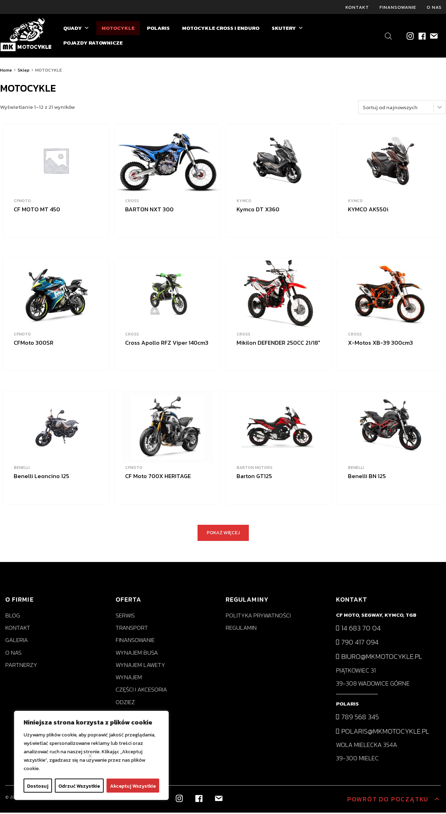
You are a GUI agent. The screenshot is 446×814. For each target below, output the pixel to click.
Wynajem (129, 678)
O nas (434, 7)
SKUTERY (287, 29)
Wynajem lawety (140, 666)
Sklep (24, 71)
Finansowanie (398, 7)
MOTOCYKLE (118, 29)
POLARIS (158, 29)
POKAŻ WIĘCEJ (223, 534)
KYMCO (244, 202)
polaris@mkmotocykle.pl (382, 732)
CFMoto (22, 202)
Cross (132, 202)
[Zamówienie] (402, 108)
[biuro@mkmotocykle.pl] (433, 37)
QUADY (76, 29)
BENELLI (22, 469)
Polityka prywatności (258, 617)
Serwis (125, 617)
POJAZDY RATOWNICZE (93, 44)
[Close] (90, 756)
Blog (12, 617)
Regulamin (241, 629)
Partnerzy (21, 666)
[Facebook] (422, 37)
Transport (132, 629)
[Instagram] (410, 37)
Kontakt (357, 7)
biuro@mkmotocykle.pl (379, 658)
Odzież (125, 703)
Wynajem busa (137, 653)
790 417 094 (357, 643)
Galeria (16, 641)
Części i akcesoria (141, 691)
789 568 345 (357, 718)
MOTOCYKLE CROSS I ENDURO (220, 29)
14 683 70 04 (358, 629)
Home (6, 71)
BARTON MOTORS (254, 469)
